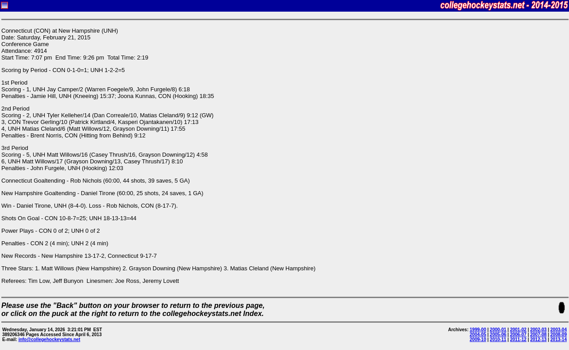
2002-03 (538, 329)
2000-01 (498, 329)
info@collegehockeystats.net (49, 339)
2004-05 (478, 334)
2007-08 (538, 334)
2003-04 (558, 329)
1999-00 (478, 329)
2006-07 (518, 334)
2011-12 (518, 339)
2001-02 (518, 329)
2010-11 (498, 339)
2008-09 (558, 334)
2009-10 (478, 339)
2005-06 (498, 334)
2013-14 (558, 339)
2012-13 (538, 339)
